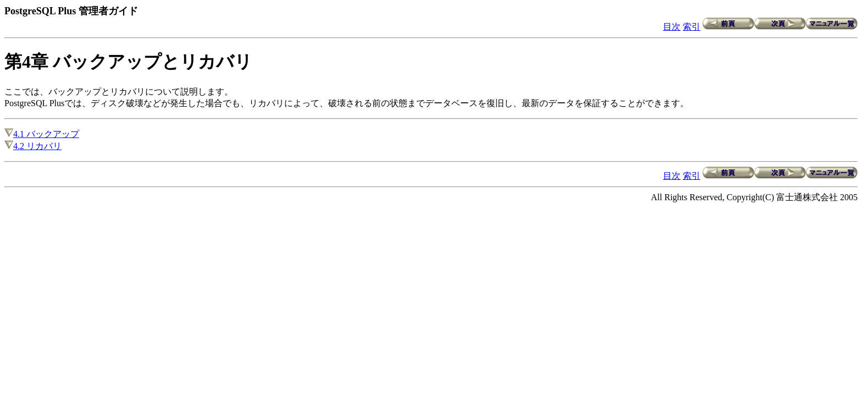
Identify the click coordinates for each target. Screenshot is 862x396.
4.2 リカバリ (33, 146)
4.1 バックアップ (41, 134)
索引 (691, 26)
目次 (672, 26)
